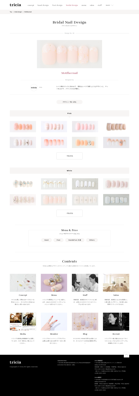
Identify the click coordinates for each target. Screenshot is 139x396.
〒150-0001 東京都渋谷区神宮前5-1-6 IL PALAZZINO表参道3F (74, 363)
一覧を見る (69, 156)
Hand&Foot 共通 (74, 240)
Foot (58, 240)
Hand (46, 240)
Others (92, 240)
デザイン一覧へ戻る (69, 102)
